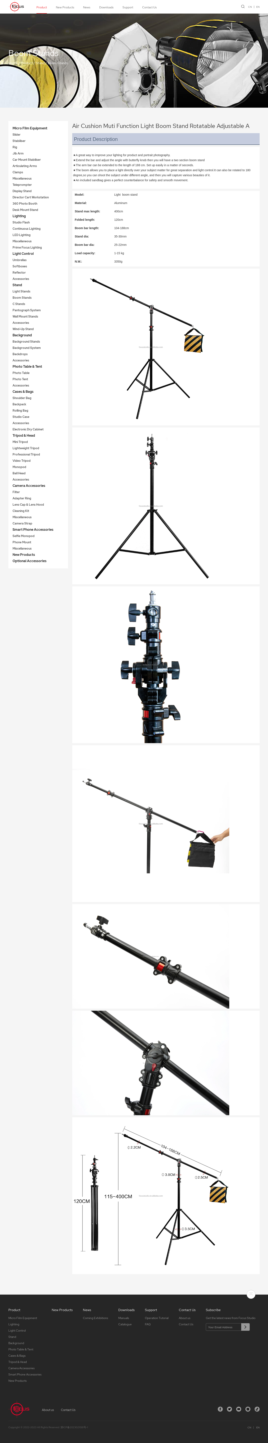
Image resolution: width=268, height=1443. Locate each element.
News (86, 7)
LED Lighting (22, 235)
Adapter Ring (22, 498)
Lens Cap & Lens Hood (28, 505)
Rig (15, 147)
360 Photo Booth (25, 203)
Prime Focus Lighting (27, 247)
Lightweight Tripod (26, 448)
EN (258, 7)
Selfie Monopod (24, 536)
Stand (40, 63)
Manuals (123, 1318)
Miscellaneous (22, 178)
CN (250, 7)
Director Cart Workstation (31, 197)
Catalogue (125, 1324)
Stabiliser (19, 141)
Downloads (106, 7)
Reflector (19, 272)
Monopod (19, 467)
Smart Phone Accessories (33, 529)
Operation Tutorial (157, 1318)
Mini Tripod (20, 442)
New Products (65, 7)
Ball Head (19, 473)
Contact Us (149, 7)
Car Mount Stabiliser (27, 160)
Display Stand (22, 191)
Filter (16, 492)
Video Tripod (22, 461)
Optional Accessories (29, 561)
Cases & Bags (23, 391)
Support (127, 7)
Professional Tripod (26, 454)
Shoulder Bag (22, 398)
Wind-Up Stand (23, 329)
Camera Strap (22, 523)
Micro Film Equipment (30, 128)
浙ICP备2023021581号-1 (74, 1427)
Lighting (19, 216)
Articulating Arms (25, 166)
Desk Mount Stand (25, 210)
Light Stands (21, 291)
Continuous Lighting (27, 229)
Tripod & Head (24, 435)
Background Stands (26, 341)
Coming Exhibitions (95, 1318)
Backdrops (20, 354)
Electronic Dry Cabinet (28, 429)
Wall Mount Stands (25, 316)
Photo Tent (20, 379)
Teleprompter (22, 185)
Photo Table (21, 373)
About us (184, 1318)
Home (13, 63)
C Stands (19, 304)
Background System (27, 348)
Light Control (23, 253)
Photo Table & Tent (27, 366)
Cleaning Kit (21, 511)
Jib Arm (18, 153)
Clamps (18, 172)
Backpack (19, 404)
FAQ (148, 1324)
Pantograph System (27, 310)
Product (41, 7)
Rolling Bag (20, 410)
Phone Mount (22, 542)
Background (22, 335)
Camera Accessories (29, 486)
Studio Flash (21, 222)
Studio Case (21, 417)
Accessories (21, 279)
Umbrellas (20, 260)
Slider (17, 135)
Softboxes (20, 266)
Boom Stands (58, 63)
